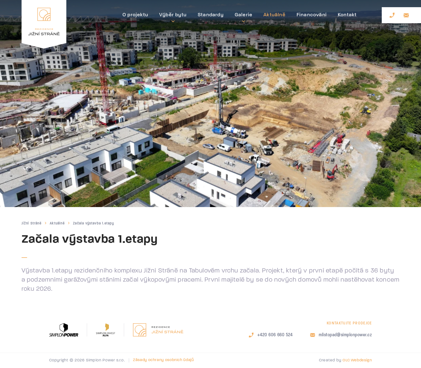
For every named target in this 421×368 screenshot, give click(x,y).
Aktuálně (57, 223)
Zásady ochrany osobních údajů (163, 360)
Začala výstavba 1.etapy (93, 223)
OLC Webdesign (357, 360)
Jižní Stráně (31, 223)
